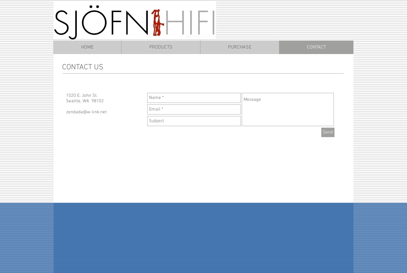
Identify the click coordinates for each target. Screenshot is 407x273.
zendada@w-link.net (86, 112)
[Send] (327, 132)
